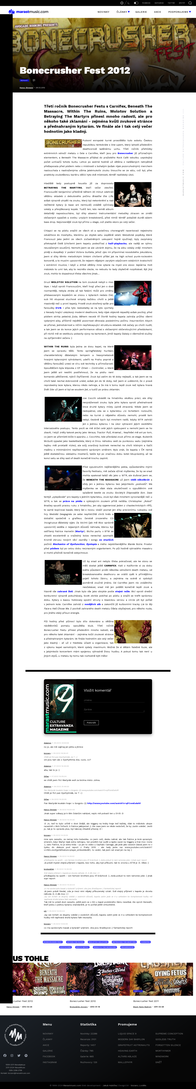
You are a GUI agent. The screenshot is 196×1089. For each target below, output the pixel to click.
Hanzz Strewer (26, 88)
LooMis (142, 1085)
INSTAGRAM (159, 3)
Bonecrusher (125, 153)
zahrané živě (65, 591)
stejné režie (122, 591)
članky (47, 1039)
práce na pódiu (72, 501)
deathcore (65, 947)
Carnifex (145, 942)
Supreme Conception (169, 1033)
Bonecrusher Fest (53, 942)
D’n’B (58, 307)
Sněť (158, 1062)
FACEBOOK (146, 3)
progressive (127, 947)
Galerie (141, 11)
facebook (49, 1056)
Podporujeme (178, 11)
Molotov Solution (98, 942)
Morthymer (163, 1050)
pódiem (54, 548)
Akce (157, 11)
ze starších (106, 539)
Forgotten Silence (168, 1045)
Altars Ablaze (127, 1056)
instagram (50, 1062)
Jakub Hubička (110, 1085)
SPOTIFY (182, 3)
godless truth (165, 1039)
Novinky (103, 11)
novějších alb (93, 604)
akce (46, 1045)
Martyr (80, 531)
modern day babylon (131, 1039)
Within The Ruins (75, 942)
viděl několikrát (140, 479)
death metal (82, 947)
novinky (48, 1033)
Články (122, 11)
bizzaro (134, 1085)
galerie (48, 1050)
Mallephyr (125, 1062)
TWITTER (171, 3)
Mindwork (162, 1056)
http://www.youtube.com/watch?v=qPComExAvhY (114, 803)
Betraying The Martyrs (124, 942)
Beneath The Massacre (105, 947)
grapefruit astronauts (134, 1045)
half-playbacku (117, 243)
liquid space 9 (127, 1033)
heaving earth (127, 1050)
